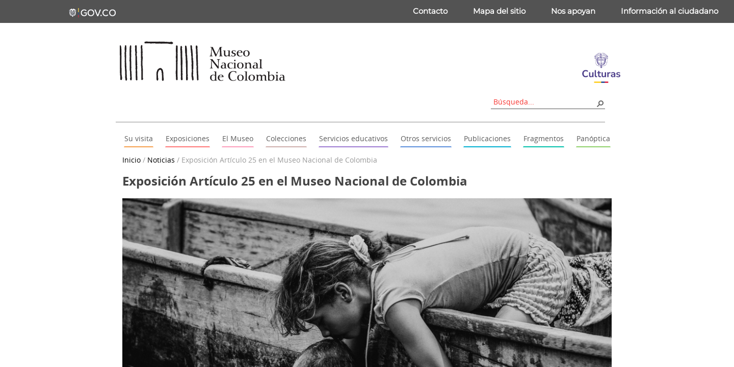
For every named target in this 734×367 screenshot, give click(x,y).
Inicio (131, 160)
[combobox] (544, 102)
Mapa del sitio (499, 11)
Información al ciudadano (669, 11)
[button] (600, 103)
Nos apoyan (573, 11)
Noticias (161, 160)
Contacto (430, 11)
